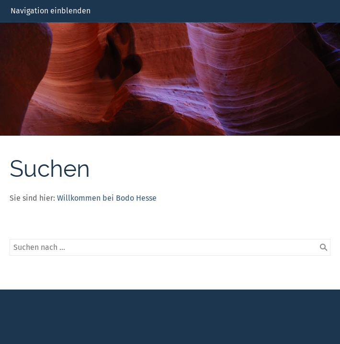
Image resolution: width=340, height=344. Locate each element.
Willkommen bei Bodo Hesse (107, 198)
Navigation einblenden (51, 10)
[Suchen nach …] (170, 247)
